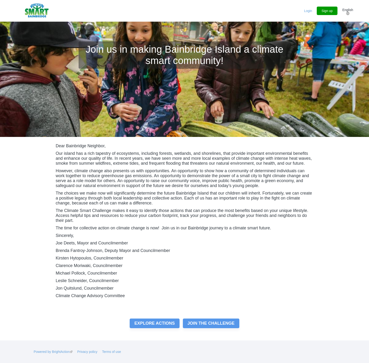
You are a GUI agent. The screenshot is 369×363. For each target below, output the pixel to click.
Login (308, 11)
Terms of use (111, 352)
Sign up (327, 11)
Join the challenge (211, 323)
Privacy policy (87, 352)
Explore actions (154, 323)
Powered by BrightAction (53, 352)
